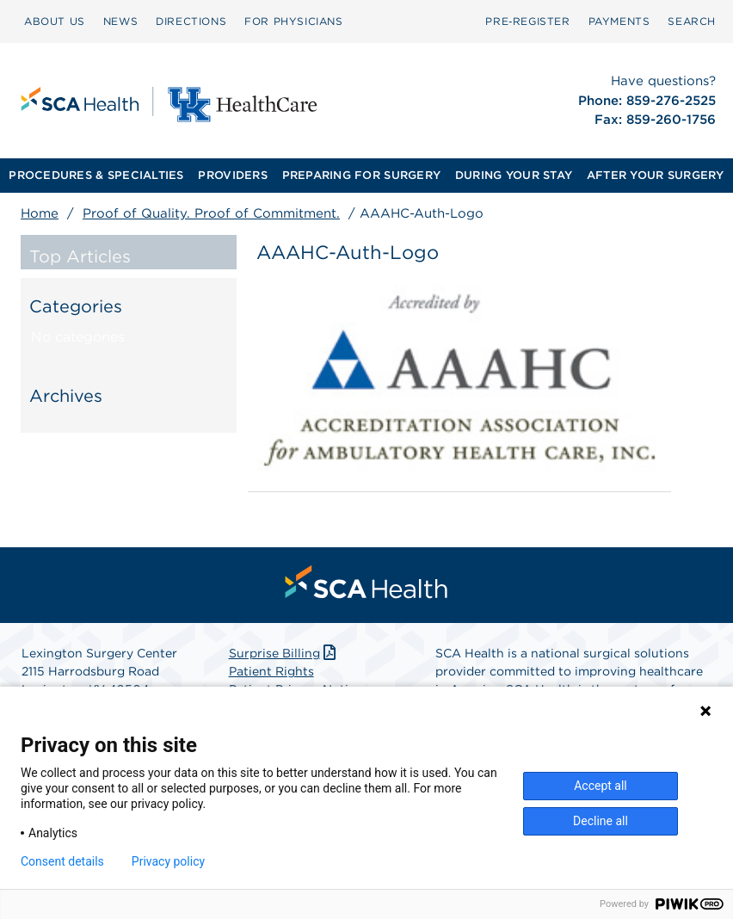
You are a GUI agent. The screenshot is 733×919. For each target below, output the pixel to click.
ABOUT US (54, 21)
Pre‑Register (527, 21)
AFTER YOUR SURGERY (655, 175)
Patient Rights (271, 671)
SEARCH (692, 21)
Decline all (600, 821)
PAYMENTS (619, 21)
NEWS (120, 21)
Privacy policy (168, 861)
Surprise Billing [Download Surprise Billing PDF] (284, 653)
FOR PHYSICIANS (293, 21)
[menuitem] (54, 21)
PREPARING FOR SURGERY (361, 175)
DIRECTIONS (191, 21)
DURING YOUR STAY (513, 175)
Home (40, 213)
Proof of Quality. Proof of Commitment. (211, 213)
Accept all (600, 786)
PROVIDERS (232, 175)
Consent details (62, 861)
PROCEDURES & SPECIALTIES (96, 175)
